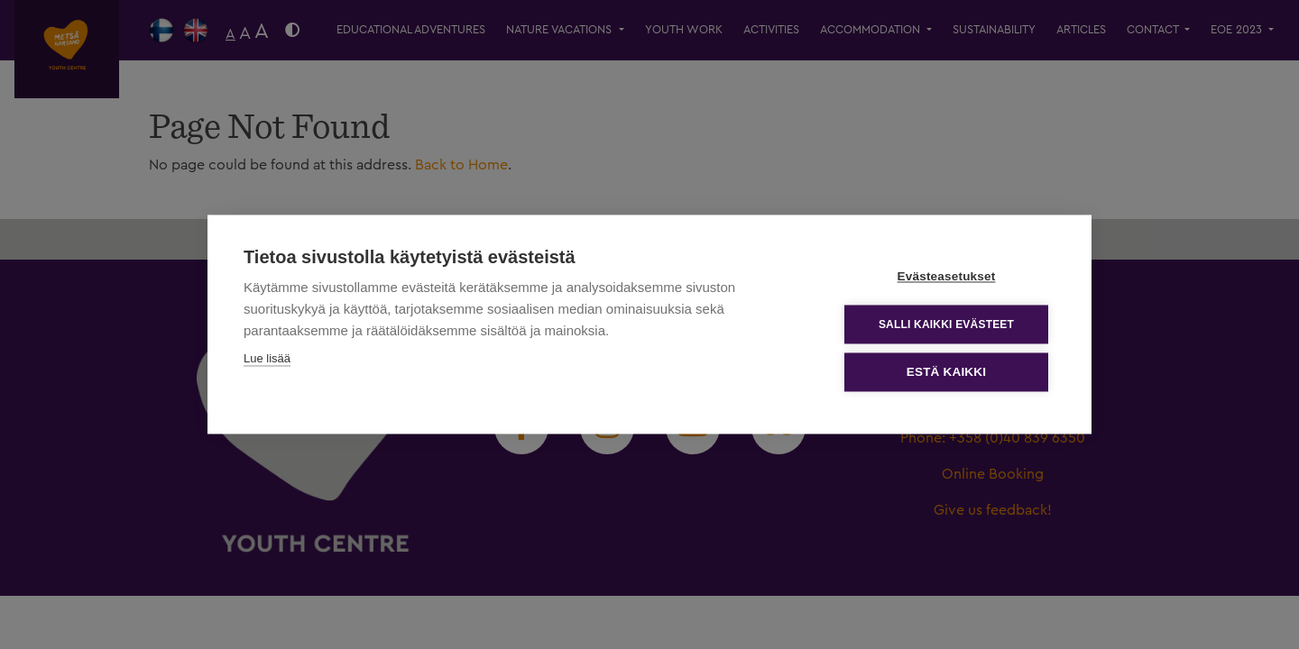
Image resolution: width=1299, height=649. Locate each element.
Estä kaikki (946, 372)
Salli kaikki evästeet (946, 324)
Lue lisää (267, 359)
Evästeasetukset (947, 277)
